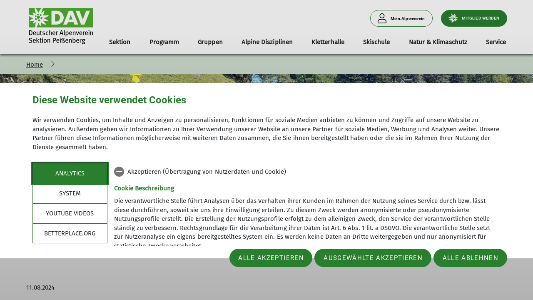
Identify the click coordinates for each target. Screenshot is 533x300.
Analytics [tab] (70, 173)
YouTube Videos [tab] (70, 213)
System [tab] (70, 193)
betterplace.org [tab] (69, 233)
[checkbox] (307, 171)
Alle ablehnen (470, 258)
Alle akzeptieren (271, 258)
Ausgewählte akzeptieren (373, 258)
